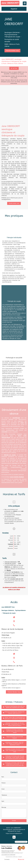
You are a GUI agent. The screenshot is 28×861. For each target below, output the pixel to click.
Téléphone (4, 795)
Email (2, 789)
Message (3, 807)
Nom (2, 776)
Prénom (3, 783)
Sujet (2, 801)
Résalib (9, 570)
